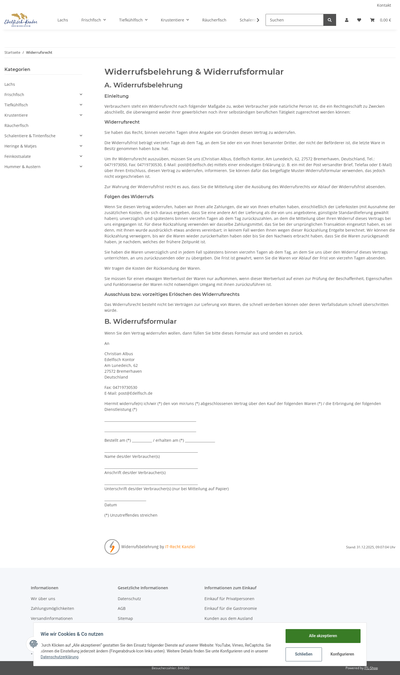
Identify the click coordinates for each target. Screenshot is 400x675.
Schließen (302, 654)
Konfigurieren (341, 654)
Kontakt (384, 5)
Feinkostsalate (17, 156)
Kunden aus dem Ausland (228, 618)
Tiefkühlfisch (16, 104)
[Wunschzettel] (359, 20)
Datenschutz (129, 598)
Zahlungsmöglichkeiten (52, 608)
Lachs (9, 84)
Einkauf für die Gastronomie (230, 608)
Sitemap (125, 618)
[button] (347, 20)
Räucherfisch (16, 125)
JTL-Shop (371, 668)
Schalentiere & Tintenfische (30, 135)
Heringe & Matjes (20, 146)
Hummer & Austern (22, 166)
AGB (122, 608)
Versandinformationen (52, 618)
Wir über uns (43, 598)
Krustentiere (16, 115)
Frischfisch (14, 94)
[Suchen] (295, 20)
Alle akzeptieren (321, 636)
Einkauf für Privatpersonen (229, 598)
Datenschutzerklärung (61, 657)
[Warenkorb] (381, 20)
